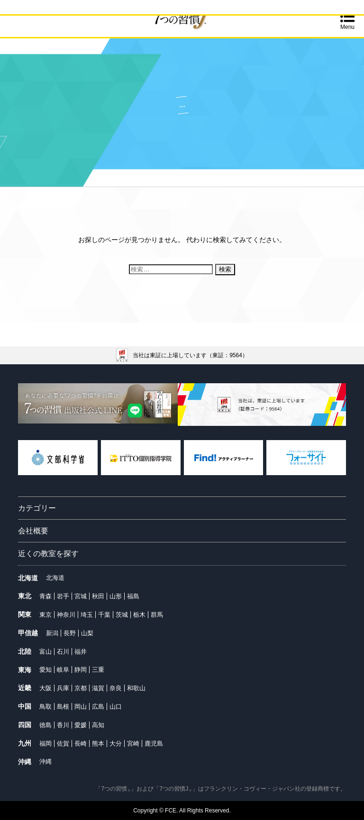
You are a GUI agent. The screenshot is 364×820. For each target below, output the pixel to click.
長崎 (80, 743)
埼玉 (87, 614)
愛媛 (80, 725)
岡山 (80, 706)
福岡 (45, 743)
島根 (63, 706)
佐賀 (63, 743)
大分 (115, 743)
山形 (115, 596)
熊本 (98, 743)
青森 (45, 596)
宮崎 (133, 743)
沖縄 (45, 761)
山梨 (87, 633)
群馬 (157, 614)
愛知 (45, 669)
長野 (70, 633)
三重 (98, 669)
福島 (133, 596)
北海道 (55, 577)
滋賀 (98, 688)
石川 (63, 651)
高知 (98, 725)
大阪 (45, 688)
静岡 (80, 669)
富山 (45, 651)
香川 (63, 725)
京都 (80, 688)
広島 (98, 706)
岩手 (63, 596)
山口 (115, 706)
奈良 (115, 688)
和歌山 (136, 688)
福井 (80, 651)
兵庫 (63, 688)
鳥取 (45, 706)
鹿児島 (154, 743)
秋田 (98, 596)
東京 (45, 614)
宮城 (80, 596)
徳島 (45, 725)
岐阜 (63, 669)
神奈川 (66, 614)
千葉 (104, 614)
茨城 (122, 614)
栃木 (139, 614)
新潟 (52, 633)
